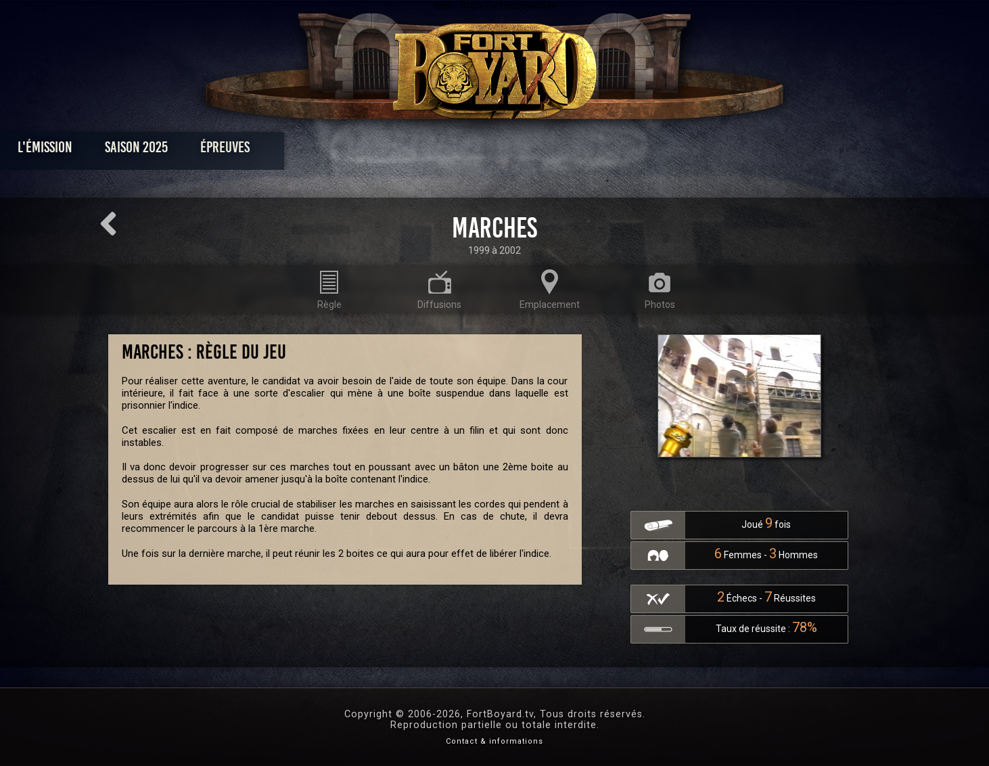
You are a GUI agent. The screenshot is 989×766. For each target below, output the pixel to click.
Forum (661, 150)
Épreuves (371, 150)
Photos (447, 150)
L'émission (191, 150)
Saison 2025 (283, 150)
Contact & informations (494, 741)
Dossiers (589, 150)
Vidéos (516, 150)
